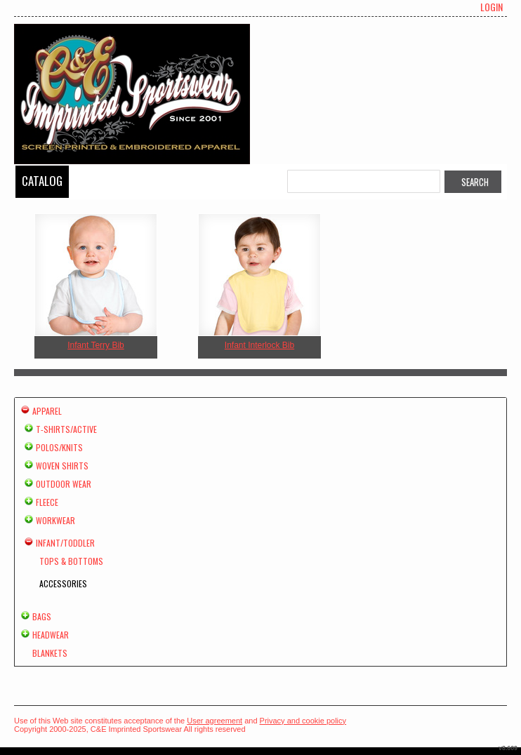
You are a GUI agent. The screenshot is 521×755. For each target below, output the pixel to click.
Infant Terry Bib (95, 345)
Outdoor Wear (63, 484)
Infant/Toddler (65, 543)
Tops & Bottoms (71, 561)
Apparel (47, 411)
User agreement (214, 720)
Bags (41, 616)
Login (491, 7)
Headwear (50, 635)
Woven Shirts (62, 466)
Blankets (49, 653)
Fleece (47, 502)
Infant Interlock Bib (259, 345)
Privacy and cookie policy (303, 720)
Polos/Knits (59, 447)
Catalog (42, 180)
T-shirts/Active (66, 429)
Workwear (55, 520)
